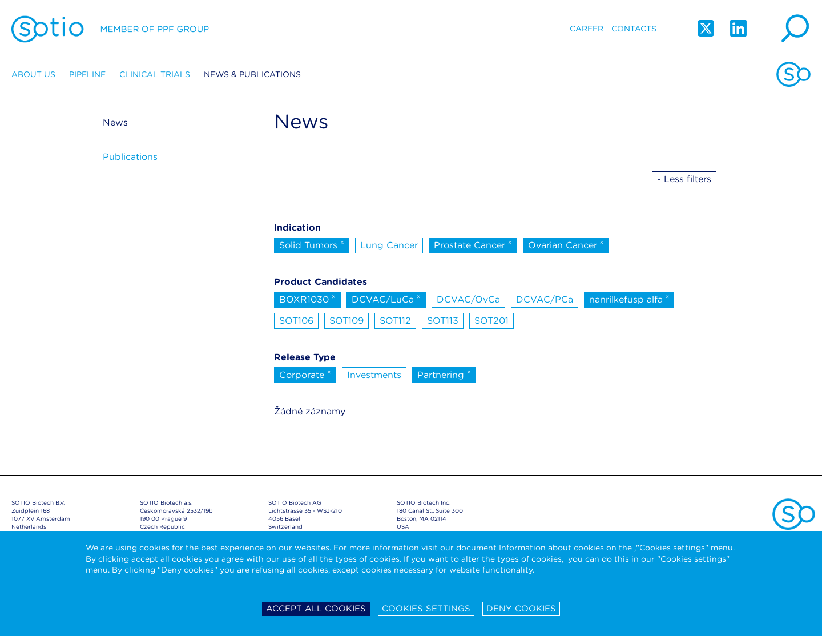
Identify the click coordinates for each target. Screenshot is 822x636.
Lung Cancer (389, 245)
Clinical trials (154, 74)
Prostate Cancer (473, 244)
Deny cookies (521, 608)
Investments (374, 374)
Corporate (305, 374)
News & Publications (252, 74)
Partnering (444, 374)
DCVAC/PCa (544, 299)
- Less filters (684, 179)
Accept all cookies (316, 608)
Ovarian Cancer (566, 244)
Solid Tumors (311, 244)
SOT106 (296, 320)
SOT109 (346, 320)
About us (33, 74)
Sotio (110, 28)
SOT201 (491, 320)
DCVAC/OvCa (468, 299)
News (115, 122)
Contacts (633, 28)
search (793, 28)
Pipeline (87, 74)
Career (586, 28)
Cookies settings (426, 608)
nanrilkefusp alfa (629, 298)
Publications (130, 156)
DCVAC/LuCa (386, 298)
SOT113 (442, 320)
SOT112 (395, 320)
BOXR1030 (307, 298)
